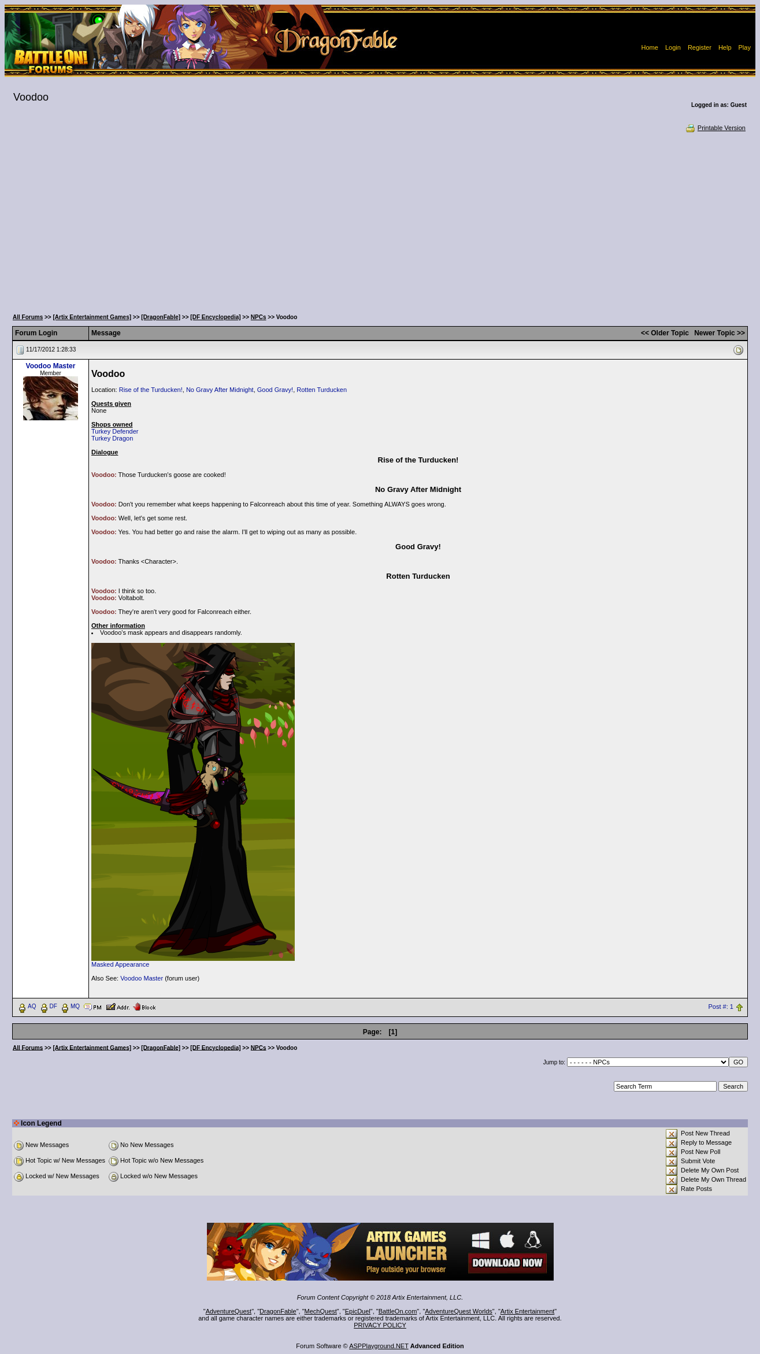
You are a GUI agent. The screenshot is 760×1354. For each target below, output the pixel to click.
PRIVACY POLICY (380, 1325)
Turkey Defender (115, 431)
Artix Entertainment (528, 1311)
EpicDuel (357, 1311)
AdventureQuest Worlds (458, 1311)
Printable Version (715, 127)
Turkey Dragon (112, 438)
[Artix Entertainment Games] (92, 317)
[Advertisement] (379, 220)
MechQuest (321, 1311)
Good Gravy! (275, 389)
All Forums (28, 317)
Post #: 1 (721, 1006)
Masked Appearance (120, 964)
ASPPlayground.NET (379, 1345)
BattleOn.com (398, 1311)
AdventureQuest (229, 1311)
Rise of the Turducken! (151, 389)
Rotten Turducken (321, 389)
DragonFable (277, 1311)
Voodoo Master (51, 366)
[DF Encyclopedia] (215, 317)
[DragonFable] (160, 317)
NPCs (258, 317)
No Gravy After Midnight (220, 389)
